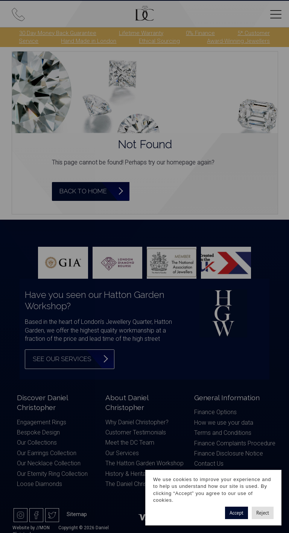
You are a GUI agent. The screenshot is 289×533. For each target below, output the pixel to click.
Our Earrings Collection (46, 453)
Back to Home (83, 191)
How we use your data (223, 422)
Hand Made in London (88, 41)
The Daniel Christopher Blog (141, 483)
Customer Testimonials (135, 432)
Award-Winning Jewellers (238, 41)
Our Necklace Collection (49, 463)
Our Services (122, 453)
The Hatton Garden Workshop (144, 463)
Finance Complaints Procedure (234, 443)
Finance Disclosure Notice (228, 453)
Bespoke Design (38, 432)
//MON (43, 527)
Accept (236, 513)
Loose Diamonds (39, 483)
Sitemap (77, 514)
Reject (262, 513)
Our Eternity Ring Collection (52, 473)
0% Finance (200, 33)
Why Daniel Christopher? (137, 422)
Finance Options (215, 412)
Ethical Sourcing (159, 41)
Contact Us (209, 463)
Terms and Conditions (222, 432)
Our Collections (37, 442)
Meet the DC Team (129, 442)
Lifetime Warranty (141, 33)
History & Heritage (129, 473)
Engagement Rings (41, 422)
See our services (62, 359)
